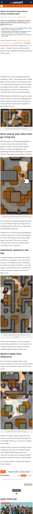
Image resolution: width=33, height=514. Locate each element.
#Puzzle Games (13, 472)
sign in (8, 479)
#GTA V (13, 6)
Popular (30, 475)
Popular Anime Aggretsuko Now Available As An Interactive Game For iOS (16, 35)
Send (28, 484)
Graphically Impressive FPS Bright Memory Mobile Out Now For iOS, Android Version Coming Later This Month (16, 32)
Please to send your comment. (13, 479)
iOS (22, 43)
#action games (24, 472)
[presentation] (7, 471)
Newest (23, 475)
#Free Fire (19, 6)
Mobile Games (21, 17)
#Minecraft (7, 6)
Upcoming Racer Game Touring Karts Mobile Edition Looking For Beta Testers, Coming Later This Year (16, 28)
